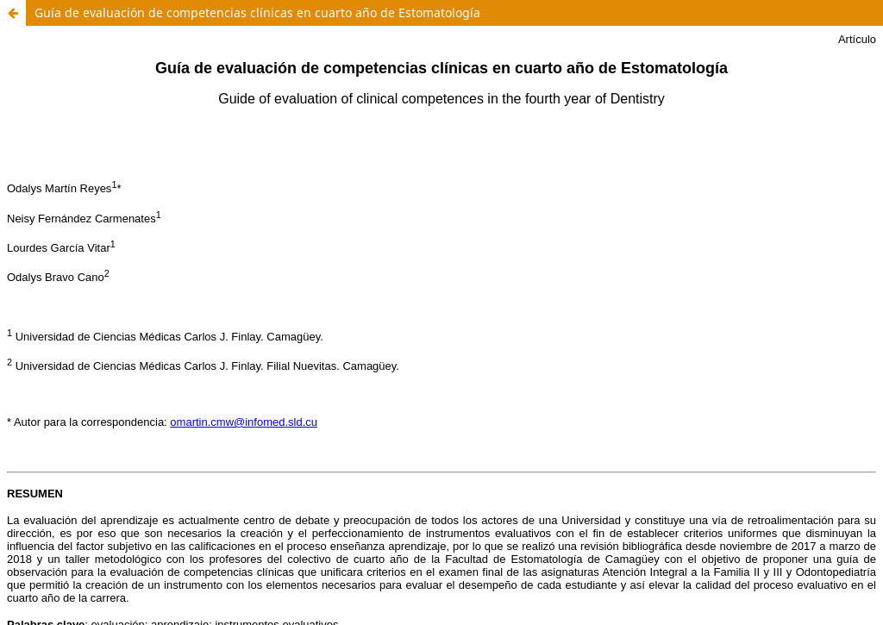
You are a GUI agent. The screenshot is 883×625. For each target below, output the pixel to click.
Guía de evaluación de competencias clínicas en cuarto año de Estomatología (257, 12)
